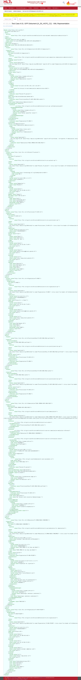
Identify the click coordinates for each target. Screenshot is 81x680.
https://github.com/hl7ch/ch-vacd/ (41, 15)
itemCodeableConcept (15, 588)
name (10, 182)
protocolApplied (13, 499)
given (11, 184)
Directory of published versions (67, 15)
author (10, 98)
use (11, 191)
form (10, 558)
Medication (10, 522)
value (8, 31)
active (10, 233)
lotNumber (11, 472)
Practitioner (11, 214)
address (11, 197)
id (5, 31)
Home (5, 8)
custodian (11, 119)
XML (15, 19)
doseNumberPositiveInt (16, 510)
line (11, 199)
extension (12, 104)
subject (11, 92)
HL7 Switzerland (13, 677)
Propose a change (23, 679)
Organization (11, 281)
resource (8, 50)
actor (11, 484)
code (12, 77)
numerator (12, 569)
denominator (13, 577)
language (11, 60)
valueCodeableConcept (16, 107)
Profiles (30, 8)
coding (11, 75)
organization (12, 360)
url (16, 106)
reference (12, 94)
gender (10, 194)
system (8, 39)
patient (11, 465)
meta (6, 32)
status (11, 62)
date (10, 96)
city (11, 201)
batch (10, 600)
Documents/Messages (21, 8)
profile (8, 34)
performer (11, 483)
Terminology (42, 8)
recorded (11, 471)
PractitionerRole (12, 341)
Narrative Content (8, 19)
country (12, 203)
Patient (9, 155)
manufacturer (12, 554)
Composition (11, 51)
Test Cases (55, 8)
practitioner (12, 356)
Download (9, 26)
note (10, 490)
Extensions (36, 8)
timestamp (7, 45)
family (11, 183)
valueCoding (13, 440)
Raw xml (5, 26)
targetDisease (13, 501)
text (10, 61)
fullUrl (8, 47)
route (10, 474)
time (11, 495)
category (11, 83)
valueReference (14, 423)
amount (10, 567)
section (11, 123)
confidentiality (13, 103)
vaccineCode (12, 455)
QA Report (17, 679)
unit (12, 571)
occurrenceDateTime (14, 470)
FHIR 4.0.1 (42, 677)
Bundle (6, 30)
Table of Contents (11, 679)
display (13, 79)
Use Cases (11, 8)
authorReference (14, 491)
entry (6, 46)
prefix (11, 239)
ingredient (11, 586)
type (6, 43)
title (10, 102)
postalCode (13, 202)
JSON (20, 19)
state (11, 267)
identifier (8, 38)
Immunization (11, 406)
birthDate (11, 195)
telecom (11, 187)
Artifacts (49, 8)
